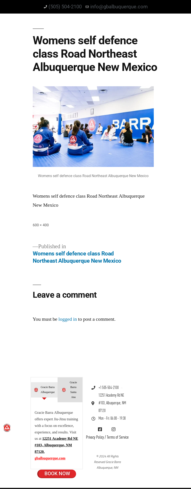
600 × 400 (41, 225)
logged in (67, 319)
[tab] (44, 389)
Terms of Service (118, 437)
